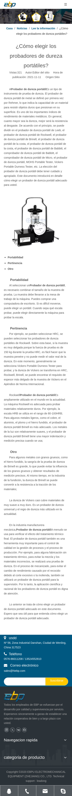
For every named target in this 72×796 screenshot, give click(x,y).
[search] (24, 681)
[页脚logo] (18, 697)
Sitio (57, 77)
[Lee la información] (36, 16)
